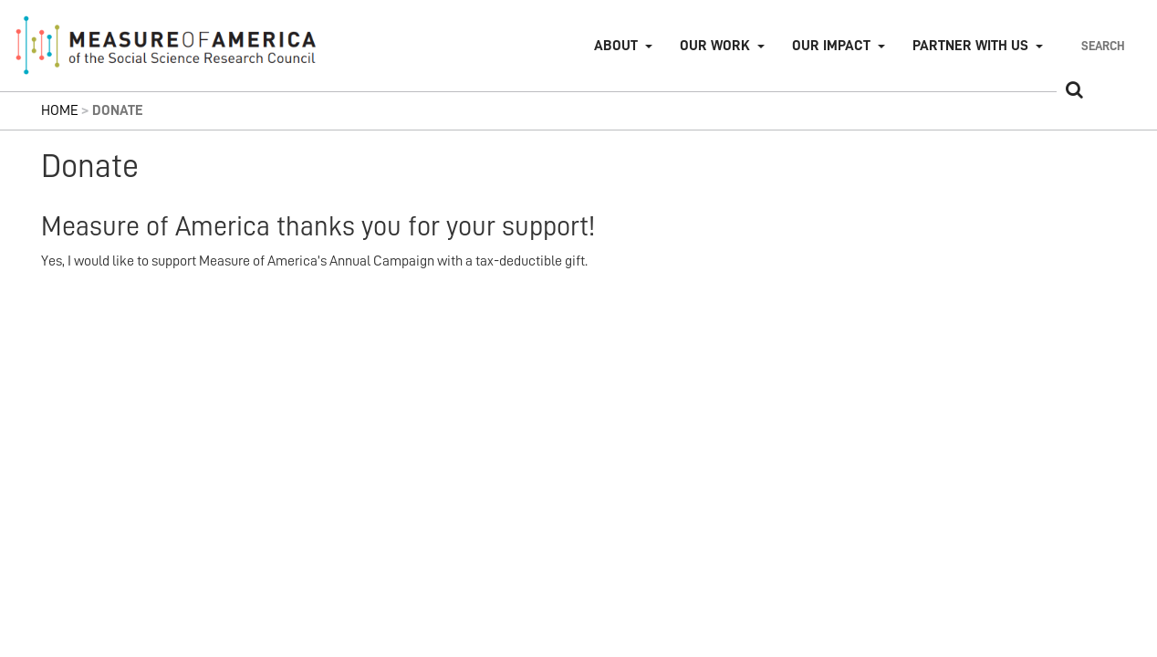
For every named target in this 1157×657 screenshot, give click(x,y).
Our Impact (831, 45)
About (616, 45)
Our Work (715, 45)
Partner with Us (970, 45)
